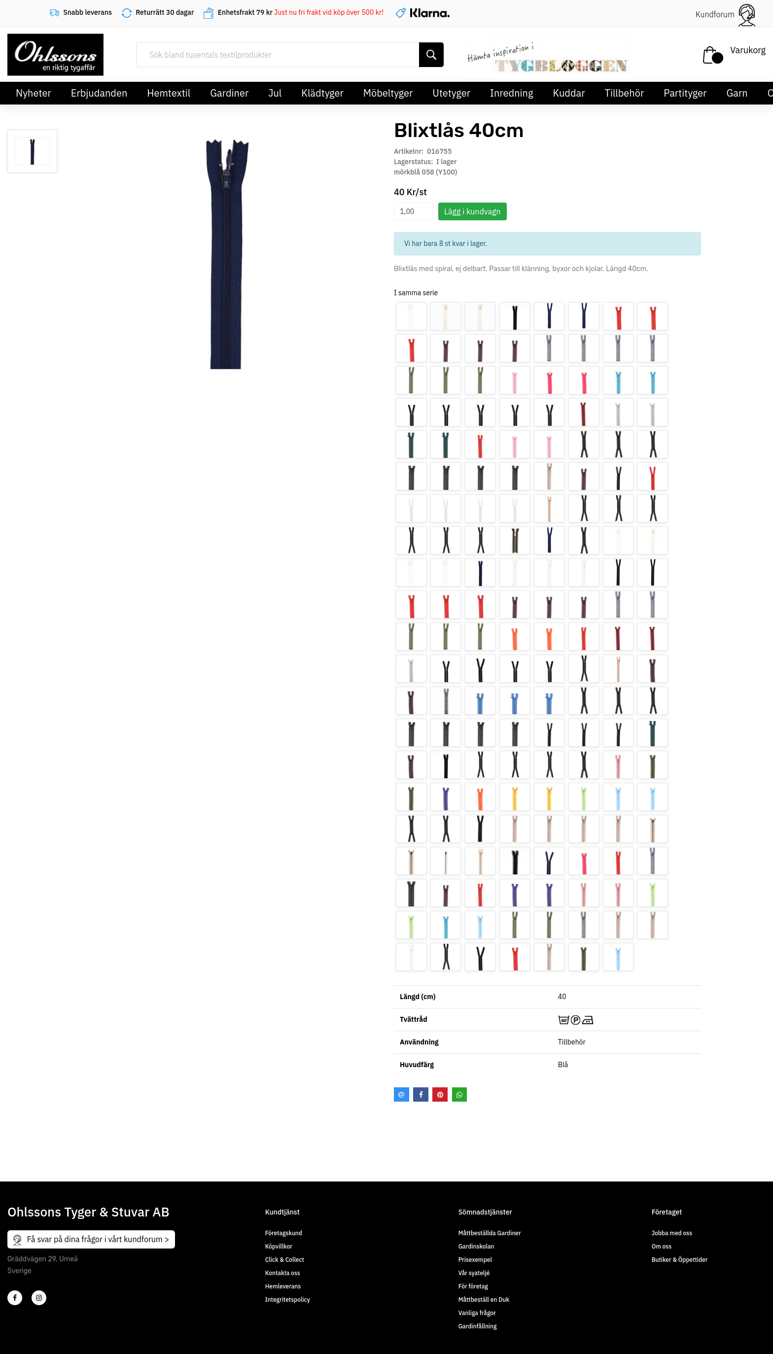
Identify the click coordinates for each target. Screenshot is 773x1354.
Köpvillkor (278, 1246)
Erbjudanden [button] (99, 93)
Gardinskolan (476, 1246)
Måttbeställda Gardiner (489, 1233)
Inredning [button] (511, 93)
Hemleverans (283, 1286)
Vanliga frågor (477, 1313)
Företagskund (283, 1233)
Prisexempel (475, 1259)
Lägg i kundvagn (472, 211)
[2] (15, 1297)
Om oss (661, 1246)
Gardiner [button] (229, 93)
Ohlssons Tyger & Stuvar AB (88, 1211)
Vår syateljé (474, 1273)
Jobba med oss (672, 1233)
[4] (39, 1297)
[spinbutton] (413, 211)
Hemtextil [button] (168, 93)
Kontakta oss (282, 1273)
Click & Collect (284, 1259)
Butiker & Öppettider (680, 1259)
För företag (473, 1286)
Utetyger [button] (451, 93)
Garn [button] (736, 93)
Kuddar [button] (569, 93)
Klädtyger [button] (322, 93)
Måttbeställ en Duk (483, 1299)
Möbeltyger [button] (388, 93)
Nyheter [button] (33, 93)
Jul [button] (274, 93)
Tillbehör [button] (624, 93)
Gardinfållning (477, 1326)
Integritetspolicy (287, 1299)
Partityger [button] (685, 93)
